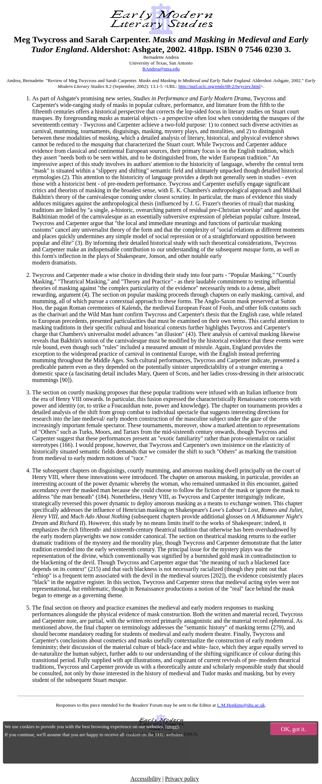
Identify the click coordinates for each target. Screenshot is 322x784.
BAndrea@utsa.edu (161, 69)
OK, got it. (293, 729)
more (172, 726)
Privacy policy (182, 779)
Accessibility (145, 779)
